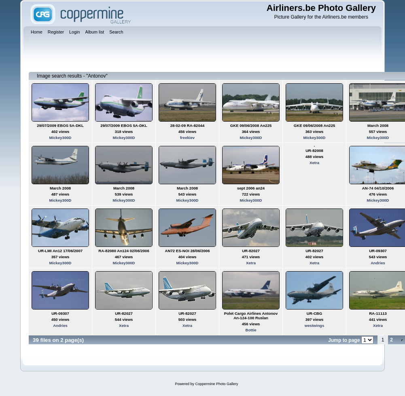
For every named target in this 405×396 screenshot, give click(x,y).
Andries (378, 263)
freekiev (187, 137)
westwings (314, 325)
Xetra (314, 162)
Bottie (250, 330)
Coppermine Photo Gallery (216, 384)
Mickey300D (60, 137)
